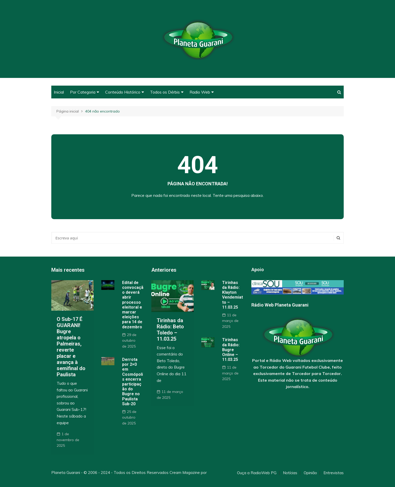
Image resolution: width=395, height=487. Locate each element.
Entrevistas (333, 473)
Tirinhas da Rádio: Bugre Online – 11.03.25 (231, 349)
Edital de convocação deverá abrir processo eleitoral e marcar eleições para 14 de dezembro (132, 304)
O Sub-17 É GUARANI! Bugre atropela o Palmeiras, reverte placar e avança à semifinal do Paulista (71, 347)
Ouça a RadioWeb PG (256, 473)
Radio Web (200, 92)
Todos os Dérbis (165, 92)
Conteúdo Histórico (122, 92)
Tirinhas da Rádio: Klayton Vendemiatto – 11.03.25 (232, 295)
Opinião (310, 473)
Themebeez (62, 478)
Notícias (290, 473)
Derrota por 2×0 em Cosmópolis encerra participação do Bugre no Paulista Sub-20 (132, 381)
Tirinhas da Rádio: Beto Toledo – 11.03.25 (170, 329)
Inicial (59, 92)
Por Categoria (82, 92)
